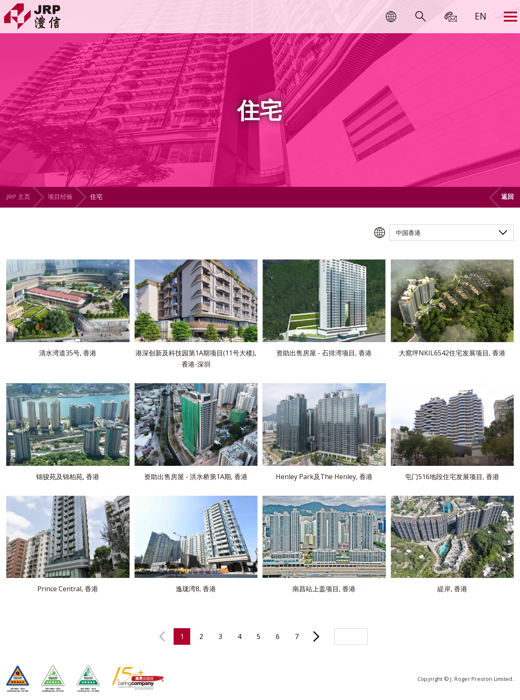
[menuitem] (480, 16)
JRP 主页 (18, 196)
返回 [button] (507, 196)
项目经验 (60, 196)
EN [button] (480, 16)
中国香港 (408, 232)
